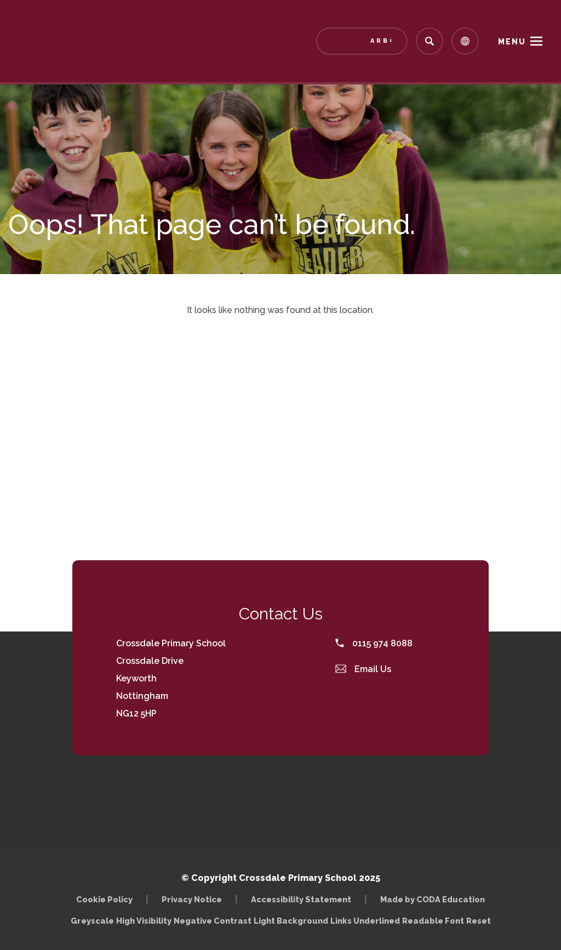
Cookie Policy (104, 899)
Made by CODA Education (432, 899)
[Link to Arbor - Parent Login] (362, 41)
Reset (478, 920)
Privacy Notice (192, 899)
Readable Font (433, 920)
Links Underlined (365, 920)
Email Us (363, 669)
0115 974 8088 (374, 643)
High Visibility (143, 920)
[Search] (429, 41)
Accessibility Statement (301, 899)
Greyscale (92, 920)
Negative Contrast (212, 920)
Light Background (291, 920)
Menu (512, 41)
